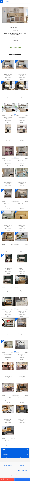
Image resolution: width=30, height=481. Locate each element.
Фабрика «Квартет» (21, 398)
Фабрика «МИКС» (21, 312)
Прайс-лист (8, 79)
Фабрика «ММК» (21, 226)
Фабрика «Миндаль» (8, 465)
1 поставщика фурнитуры (20, 479)
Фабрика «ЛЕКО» (21, 355)
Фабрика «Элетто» (8, 204)
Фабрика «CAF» (21, 269)
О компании (22, 465)
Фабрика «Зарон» (8, 118)
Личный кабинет (22, 468)
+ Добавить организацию (22, 470)
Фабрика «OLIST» (8, 75)
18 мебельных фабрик (5, 479)
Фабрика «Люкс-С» (8, 161)
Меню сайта (7, 1)
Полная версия (8, 468)
